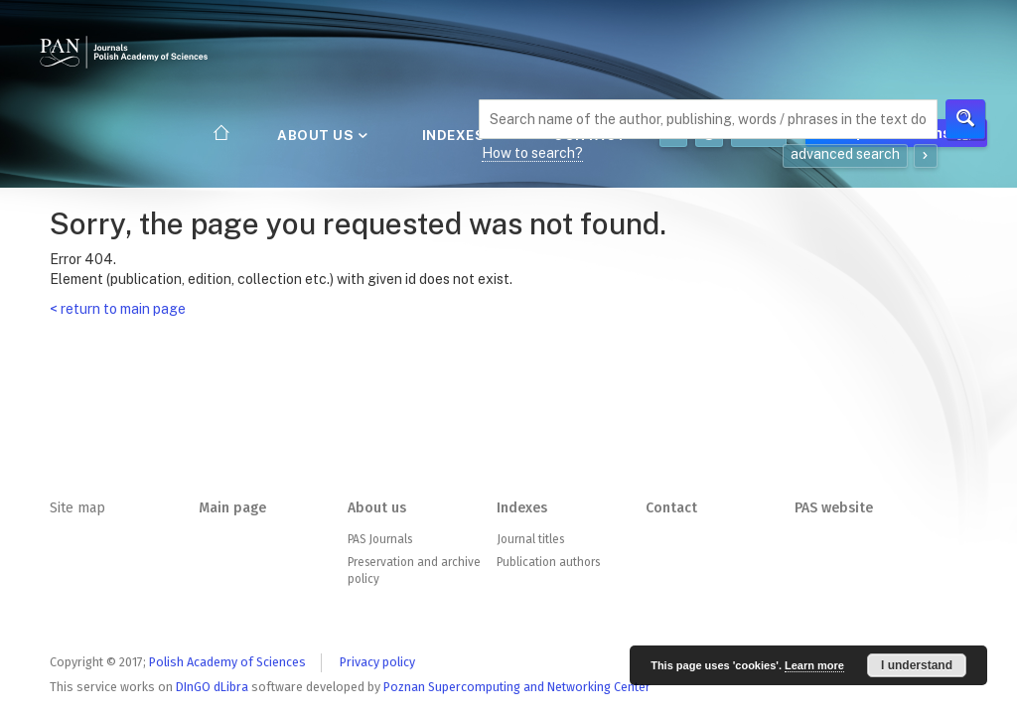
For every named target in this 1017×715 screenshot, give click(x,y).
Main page (232, 508)
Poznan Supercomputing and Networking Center (517, 686)
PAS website (834, 508)
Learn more (814, 665)
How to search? (532, 153)
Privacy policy (377, 661)
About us (320, 135)
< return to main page (118, 309)
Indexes (459, 135)
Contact (671, 508)
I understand (916, 665)
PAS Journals (380, 539)
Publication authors (548, 562)
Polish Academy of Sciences (227, 661)
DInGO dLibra (212, 686)
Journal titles (530, 539)
